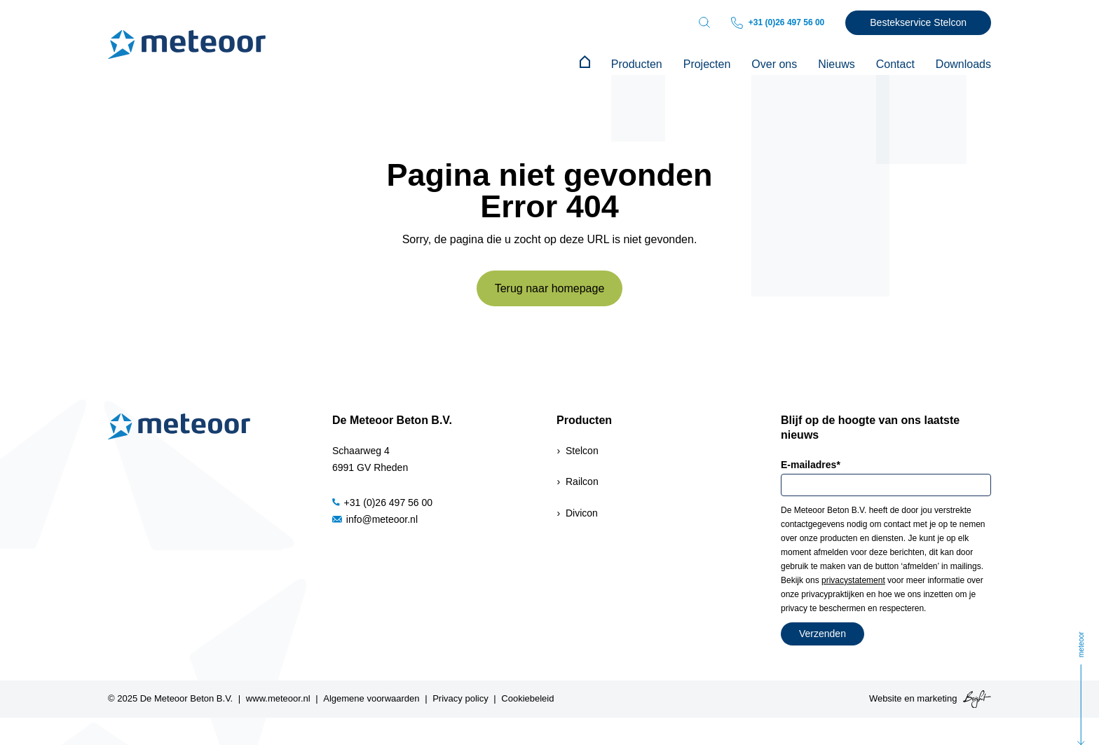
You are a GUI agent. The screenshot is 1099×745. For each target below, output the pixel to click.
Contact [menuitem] (895, 64)
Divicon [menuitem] (582, 513)
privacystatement (853, 580)
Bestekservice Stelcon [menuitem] (918, 22)
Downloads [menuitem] (963, 64)
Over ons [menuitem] (774, 64)
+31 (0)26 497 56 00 (777, 23)
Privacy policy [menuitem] (460, 698)
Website (885, 698)
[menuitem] (585, 64)
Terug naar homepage (550, 288)
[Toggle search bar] (704, 22)
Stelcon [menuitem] (582, 450)
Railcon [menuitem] (582, 481)
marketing (937, 698)
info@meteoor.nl (375, 519)
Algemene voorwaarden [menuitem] (371, 698)
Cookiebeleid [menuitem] (527, 698)
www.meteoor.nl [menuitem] (278, 698)
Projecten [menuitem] (707, 64)
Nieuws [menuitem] (836, 64)
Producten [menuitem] (636, 64)
